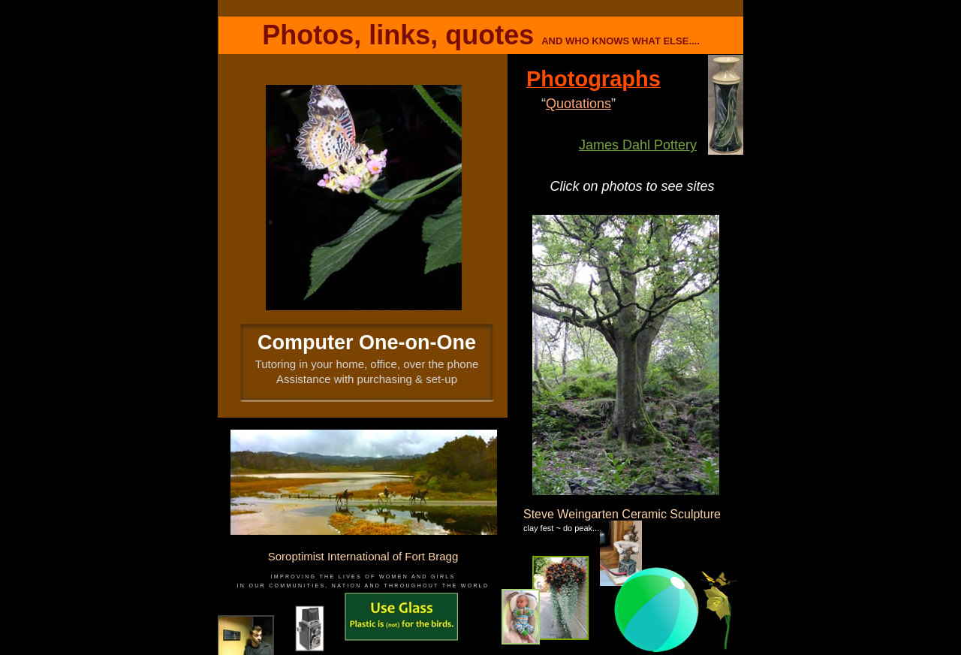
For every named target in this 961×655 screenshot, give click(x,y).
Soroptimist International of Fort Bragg (363, 556)
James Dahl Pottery (638, 144)
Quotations (578, 103)
